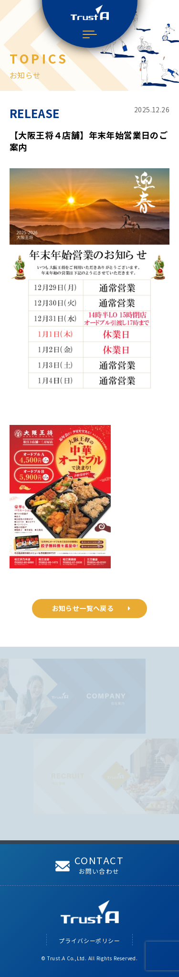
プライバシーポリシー (89, 940)
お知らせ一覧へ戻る (91, 608)
